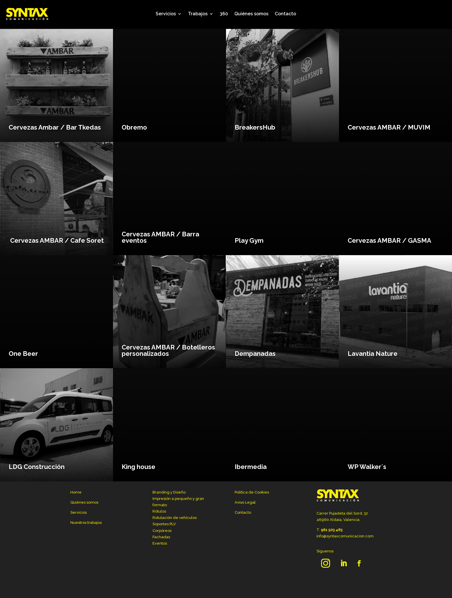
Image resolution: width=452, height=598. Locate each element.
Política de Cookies (252, 492)
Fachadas (161, 537)
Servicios (166, 13)
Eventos (159, 543)
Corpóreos (162, 530)
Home (76, 492)
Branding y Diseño (169, 492)
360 (224, 13)
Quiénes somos (251, 13)
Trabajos (198, 13)
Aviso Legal (245, 502)
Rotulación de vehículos (174, 517)
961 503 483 (331, 530)
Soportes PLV (164, 524)
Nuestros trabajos (86, 522)
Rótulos (159, 511)
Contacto (285, 13)
